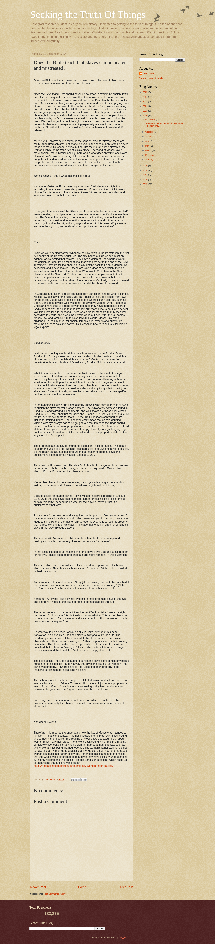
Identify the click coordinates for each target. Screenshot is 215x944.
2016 (145, 179)
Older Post (125, 887)
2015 (145, 184)
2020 (145, 115)
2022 (145, 106)
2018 (145, 170)
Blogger (122, 937)
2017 (145, 175)
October (149, 132)
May (147, 146)
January (149, 159)
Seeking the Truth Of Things (87, 14)
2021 (145, 111)
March (148, 150)
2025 (145, 92)
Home (82, 887)
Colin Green (149, 73)
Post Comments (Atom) (55, 894)
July (147, 141)
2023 (145, 101)
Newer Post (38, 887)
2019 (145, 165)
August (149, 136)
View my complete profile (151, 78)
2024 (145, 97)
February (150, 155)
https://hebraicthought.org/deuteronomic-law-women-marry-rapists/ (73, 765)
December (150, 119)
